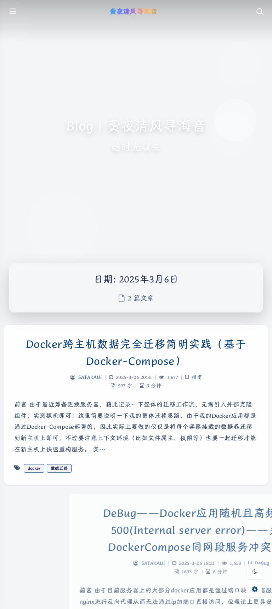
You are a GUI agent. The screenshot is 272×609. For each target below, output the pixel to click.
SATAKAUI (90, 377)
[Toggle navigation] (259, 12)
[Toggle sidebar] (12, 12)
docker (34, 468)
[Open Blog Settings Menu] (254, 589)
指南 (197, 377)
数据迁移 (59, 468)
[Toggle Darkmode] (254, 571)
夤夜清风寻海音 (133, 11)
